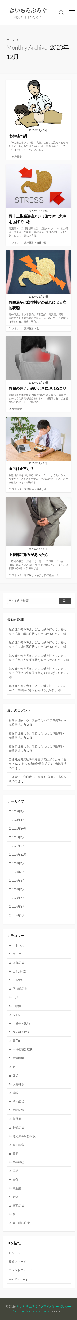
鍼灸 (39, 489)
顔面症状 (18, 1205)
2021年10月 (19, 828)
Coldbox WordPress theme (31, 1311)
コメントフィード (20, 1270)
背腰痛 (17, 1119)
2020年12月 (19, 854)
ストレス (17, 242)
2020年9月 (18, 863)
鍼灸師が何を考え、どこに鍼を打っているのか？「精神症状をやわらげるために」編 (37, 688)
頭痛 (15, 1197)
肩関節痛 (18, 1110)
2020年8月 (18, 872)
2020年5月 (18, 889)
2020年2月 (18, 915)
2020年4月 (18, 898)
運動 (15, 1171)
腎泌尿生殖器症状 (24, 1136)
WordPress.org (18, 1279)
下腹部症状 (20, 988)
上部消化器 (20, 971)
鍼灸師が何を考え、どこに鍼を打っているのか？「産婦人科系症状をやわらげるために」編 (39, 658)
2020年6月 (18, 880)
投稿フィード (17, 1261)
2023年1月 (18, 820)
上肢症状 (18, 963)
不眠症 (17, 1006)
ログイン (14, 1253)
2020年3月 (18, 906)
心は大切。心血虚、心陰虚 (26, 777)
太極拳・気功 (21, 1023)
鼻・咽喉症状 (21, 1223)
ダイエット (20, 954)
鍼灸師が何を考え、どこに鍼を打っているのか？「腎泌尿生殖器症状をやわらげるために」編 (39, 673)
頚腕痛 (17, 1188)
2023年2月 (18, 811)
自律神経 (41, 242)
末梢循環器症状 (23, 1049)
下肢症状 (18, 980)
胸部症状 (18, 1127)
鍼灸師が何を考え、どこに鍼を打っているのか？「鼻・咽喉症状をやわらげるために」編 (37, 632)
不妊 (15, 997)
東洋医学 (17, 156)
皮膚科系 (18, 1084)
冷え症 (17, 1015)
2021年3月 (18, 846)
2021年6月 (18, 837)
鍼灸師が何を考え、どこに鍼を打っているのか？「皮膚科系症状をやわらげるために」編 (37, 645)
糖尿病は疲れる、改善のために (29, 720)
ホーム (11, 40)
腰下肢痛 (18, 1145)
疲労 (39, 575)
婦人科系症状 (21, 1032)
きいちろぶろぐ (27, 1306)
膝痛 (15, 1153)
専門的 (17, 1041)
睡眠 (15, 1093)
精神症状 (18, 1101)
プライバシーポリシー (55, 1306)
